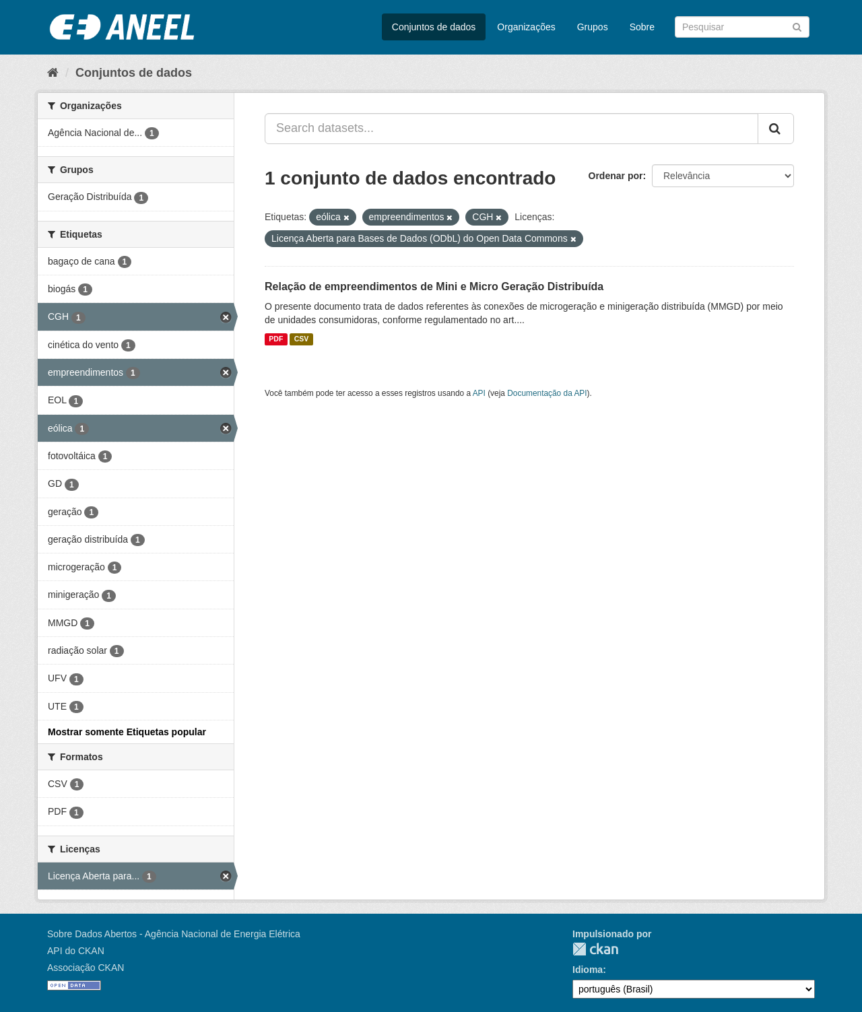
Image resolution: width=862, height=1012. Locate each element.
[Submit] (797, 26)
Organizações (526, 27)
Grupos (592, 27)
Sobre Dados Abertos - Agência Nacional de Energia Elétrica (173, 934)
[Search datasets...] (511, 128)
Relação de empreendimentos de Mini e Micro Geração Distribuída (434, 286)
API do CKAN (75, 950)
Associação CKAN (85, 967)
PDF (276, 339)
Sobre (642, 27)
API (479, 393)
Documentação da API (547, 393)
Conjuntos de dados (434, 27)
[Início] (53, 72)
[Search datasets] (742, 27)
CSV (301, 339)
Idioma (587, 969)
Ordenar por (616, 175)
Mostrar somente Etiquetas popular (127, 732)
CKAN (595, 949)
